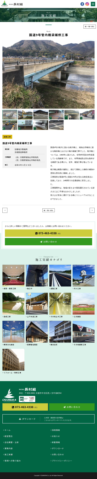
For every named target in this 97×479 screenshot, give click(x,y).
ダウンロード (58, 448)
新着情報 (56, 442)
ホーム (8, 430)
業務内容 (9, 448)
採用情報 (56, 430)
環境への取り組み (13, 460)
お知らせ (56, 436)
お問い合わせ (50, 241)
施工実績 (9, 454)
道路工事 (7, 137)
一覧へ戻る (91, 26)
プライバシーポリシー (62, 460)
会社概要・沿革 (12, 442)
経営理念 (9, 436)
